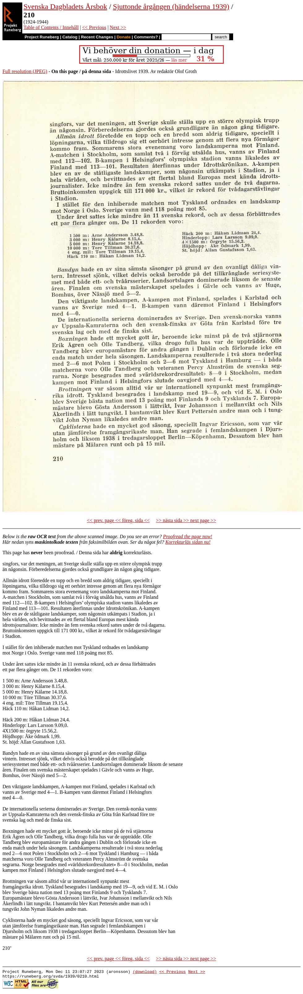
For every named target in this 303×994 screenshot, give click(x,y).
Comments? (146, 37)
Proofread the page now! (187, 536)
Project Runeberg (41, 37)
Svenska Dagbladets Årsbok (65, 6)
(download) (145, 972)
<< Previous (94, 27)
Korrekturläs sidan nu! (188, 542)
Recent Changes (97, 37)
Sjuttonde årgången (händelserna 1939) (171, 6)
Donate (123, 37)
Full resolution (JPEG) (24, 71)
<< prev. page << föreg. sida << (118, 520)
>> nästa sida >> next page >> (186, 520)
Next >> (118, 27)
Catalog (70, 37)
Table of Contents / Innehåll (51, 27)
